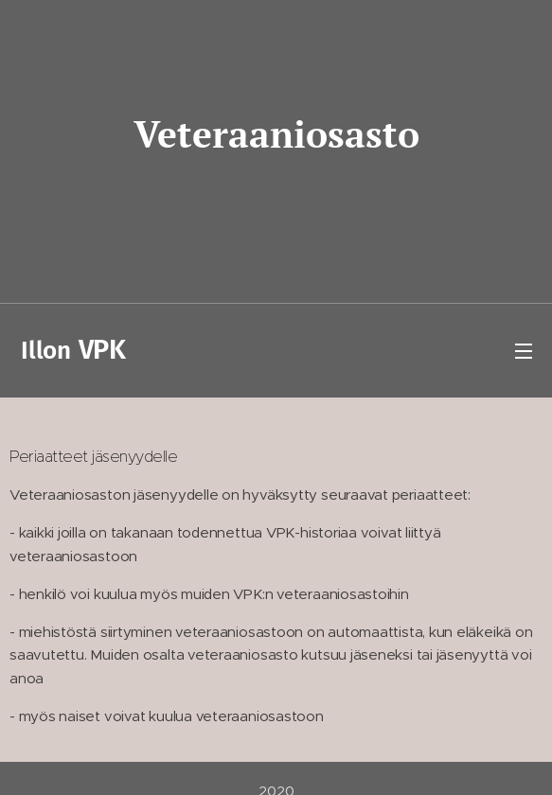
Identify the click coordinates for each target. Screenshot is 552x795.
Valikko (523, 351)
